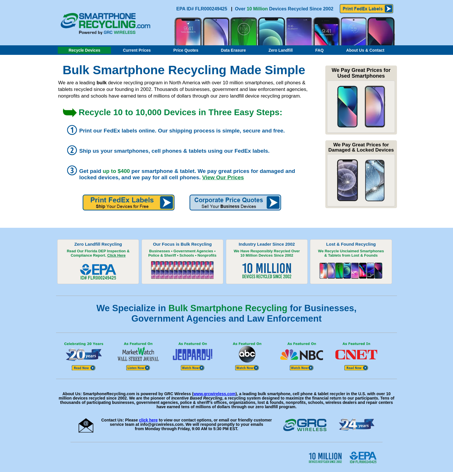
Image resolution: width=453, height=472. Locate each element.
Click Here (116, 255)
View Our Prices (223, 177)
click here (148, 420)
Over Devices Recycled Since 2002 (284, 8)
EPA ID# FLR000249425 (202, 8)
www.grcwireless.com (214, 393)
